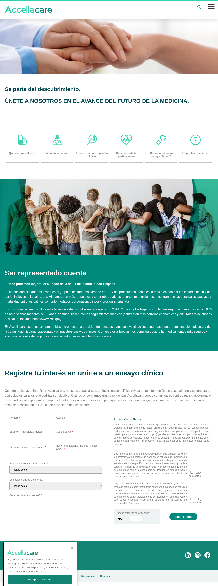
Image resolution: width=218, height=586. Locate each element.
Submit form (183, 516)
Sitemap (105, 576)
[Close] (72, 558)
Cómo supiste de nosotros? (25, 495)
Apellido (61, 417)
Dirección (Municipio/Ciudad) (26, 431)
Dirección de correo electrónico (27, 447)
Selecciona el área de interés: (26, 479)
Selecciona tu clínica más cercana (29, 463)
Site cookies (87, 576)
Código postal (64, 431)
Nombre (14, 417)
